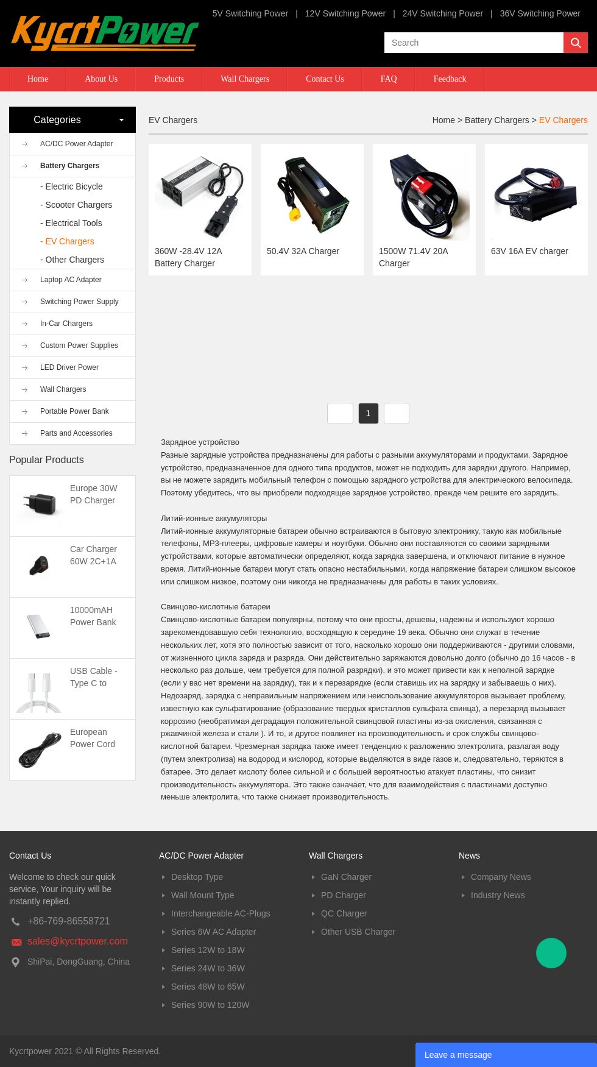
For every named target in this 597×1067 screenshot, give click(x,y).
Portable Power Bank (74, 411)
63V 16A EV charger (529, 251)
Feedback (450, 78)
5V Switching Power (251, 13)
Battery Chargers (69, 165)
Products (169, 78)
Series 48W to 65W (208, 986)
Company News (501, 877)
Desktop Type (197, 877)
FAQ (389, 78)
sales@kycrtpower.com (77, 941)
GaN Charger (346, 877)
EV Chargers (563, 120)
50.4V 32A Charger (303, 251)
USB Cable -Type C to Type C (94, 683)
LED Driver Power (69, 367)
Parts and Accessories (76, 433)
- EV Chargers (67, 241)
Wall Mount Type (203, 895)
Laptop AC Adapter (71, 279)
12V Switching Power (345, 13)
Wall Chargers (245, 78)
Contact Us (325, 78)
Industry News (498, 895)
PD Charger (343, 895)
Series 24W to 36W (208, 968)
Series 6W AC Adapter (213, 932)
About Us (101, 78)
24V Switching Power (443, 13)
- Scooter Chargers (76, 205)
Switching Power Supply (79, 301)
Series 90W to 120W (210, 1005)
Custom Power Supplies (79, 345)
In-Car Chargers (66, 323)
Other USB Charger (358, 932)
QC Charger (344, 913)
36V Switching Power (540, 13)
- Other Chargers (72, 259)
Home (37, 78)
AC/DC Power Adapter (76, 144)
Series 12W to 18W (208, 950)
